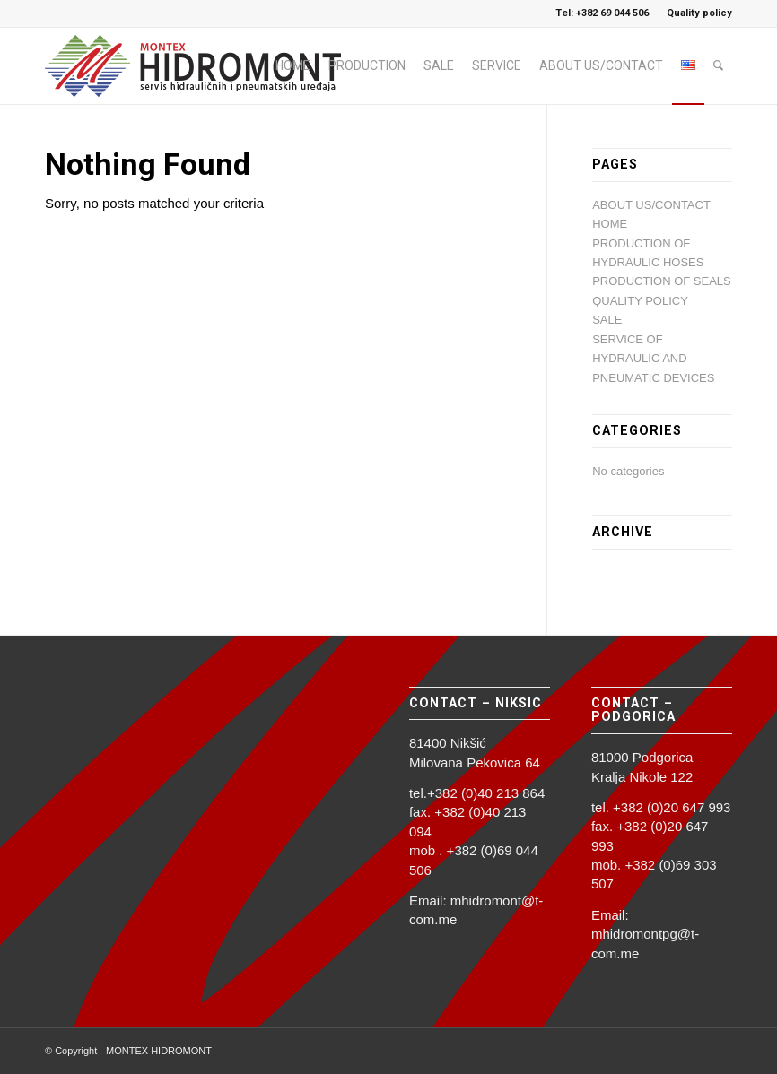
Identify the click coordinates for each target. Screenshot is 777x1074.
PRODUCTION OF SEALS (661, 281)
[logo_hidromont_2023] (202, 66)
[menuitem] (695, 13)
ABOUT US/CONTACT (651, 205)
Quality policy (699, 13)
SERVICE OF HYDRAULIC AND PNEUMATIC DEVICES (653, 359)
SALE (607, 319)
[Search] (718, 66)
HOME (609, 223)
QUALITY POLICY (640, 300)
